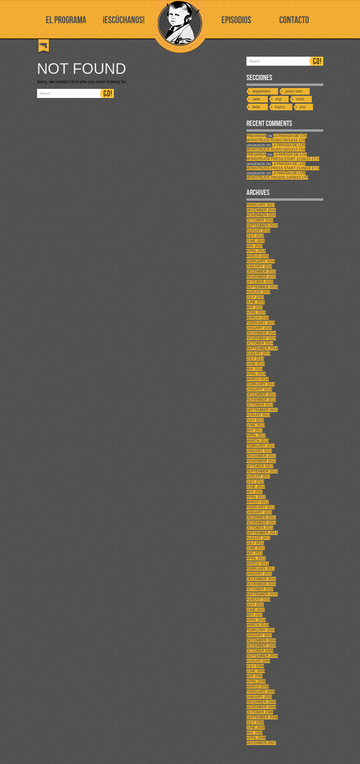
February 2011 (260, 569)
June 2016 (255, 241)
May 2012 (254, 492)
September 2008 (262, 717)
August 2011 (258, 538)
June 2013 (255, 425)
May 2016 (254, 246)
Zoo (302, 107)
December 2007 (261, 743)
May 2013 (254, 430)
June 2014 (255, 364)
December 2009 (261, 640)
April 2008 (256, 738)
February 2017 (260, 205)
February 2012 (260, 507)
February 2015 (260, 323)
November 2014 (261, 338)
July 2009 (255, 666)
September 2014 (262, 348)
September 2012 (262, 471)
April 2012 (256, 497)
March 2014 (257, 379)
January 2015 (259, 328)
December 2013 (261, 394)
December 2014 (261, 333)
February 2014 (260, 384)
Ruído (300, 99)
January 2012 (259, 512)
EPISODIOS (236, 20)
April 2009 (256, 681)
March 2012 (257, 502)
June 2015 (255, 302)
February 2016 (260, 261)
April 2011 (256, 558)
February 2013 (260, 446)
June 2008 (255, 727)
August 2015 (258, 292)
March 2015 (257, 318)
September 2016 (262, 225)
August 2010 (258, 599)
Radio (256, 99)
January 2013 (259, 451)
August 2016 (258, 230)
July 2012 (255, 481)
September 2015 (262, 287)
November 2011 (261, 522)
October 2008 (259, 712)
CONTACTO (294, 20)
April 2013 (256, 435)
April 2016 (256, 251)
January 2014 (259, 389)
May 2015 (254, 307)
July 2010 (255, 604)
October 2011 (259, 528)
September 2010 (262, 594)
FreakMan (256, 136)
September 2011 (262, 533)
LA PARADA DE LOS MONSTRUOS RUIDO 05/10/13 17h (276, 138)
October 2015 (259, 282)
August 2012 (258, 476)
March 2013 (257, 441)
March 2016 (257, 256)
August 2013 (258, 415)
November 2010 (261, 584)
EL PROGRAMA (66, 20)
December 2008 (261, 702)
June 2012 (255, 487)
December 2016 (261, 210)
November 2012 (261, 461)
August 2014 (258, 353)
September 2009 (262, 656)
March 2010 (257, 625)
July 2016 (255, 236)
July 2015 (255, 297)
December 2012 (261, 456)
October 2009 (259, 651)
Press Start (293, 91)
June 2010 (255, 610)
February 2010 (260, 630)
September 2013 (262, 410)
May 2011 (254, 553)
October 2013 (259, 405)
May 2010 (254, 615)
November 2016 (261, 215)
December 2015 (261, 271)
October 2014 (259, 343)
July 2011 (255, 543)
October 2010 (259, 589)
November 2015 (261, 277)
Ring (278, 99)
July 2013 (255, 420)
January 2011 (259, 574)
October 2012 (259, 466)
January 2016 (259, 266)
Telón (256, 107)
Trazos (280, 107)
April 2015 (256, 312)
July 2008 (255, 722)
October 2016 (259, 220)
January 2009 (259, 697)
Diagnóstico (261, 91)
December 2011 (261, 517)
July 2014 (255, 359)
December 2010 (261, 579)
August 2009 (258, 661)
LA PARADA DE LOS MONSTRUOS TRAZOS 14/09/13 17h (277, 175)
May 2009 (254, 676)
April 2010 (256, 620)
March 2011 (257, 563)
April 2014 (256, 374)
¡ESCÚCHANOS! (124, 20)
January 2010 (259, 635)
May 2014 (254, 369)
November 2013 (261, 400)
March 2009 (257, 686)
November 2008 (261, 707)
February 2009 (260, 692)
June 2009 (255, 671)
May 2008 (254, 733)
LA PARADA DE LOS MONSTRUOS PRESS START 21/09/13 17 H (282, 156)
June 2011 (255, 548)
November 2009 (261, 645)
